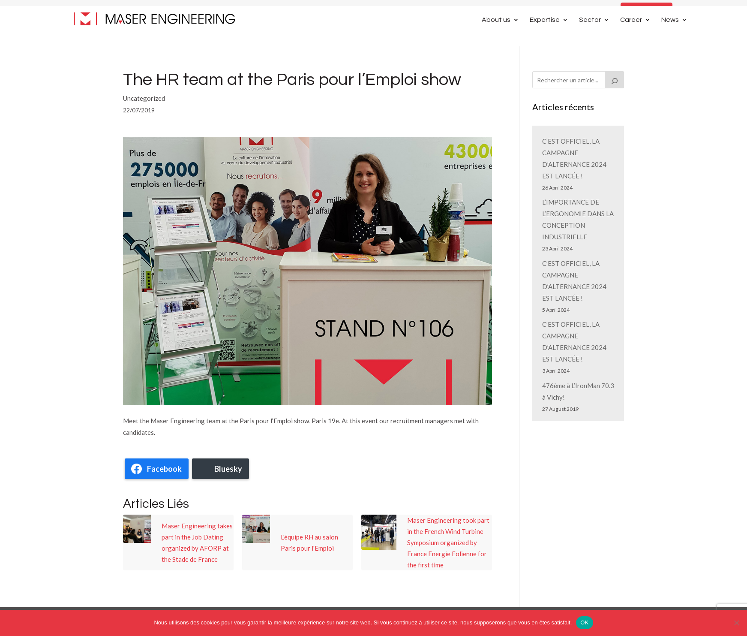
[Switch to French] (683, 12)
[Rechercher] (614, 79)
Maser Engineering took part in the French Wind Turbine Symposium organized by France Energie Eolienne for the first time (448, 542)
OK (584, 622)
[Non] (736, 622)
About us (496, 35)
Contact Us (646, 10)
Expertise (545, 35)
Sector (590, 35)
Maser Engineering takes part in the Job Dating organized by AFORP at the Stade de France (197, 542)
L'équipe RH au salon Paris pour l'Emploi (309, 542)
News (670, 35)
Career (631, 35)
